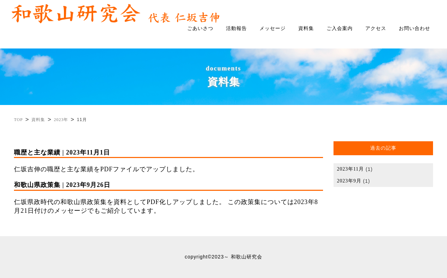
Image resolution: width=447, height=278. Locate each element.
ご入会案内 (340, 28)
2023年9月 (349, 181)
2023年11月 (350, 169)
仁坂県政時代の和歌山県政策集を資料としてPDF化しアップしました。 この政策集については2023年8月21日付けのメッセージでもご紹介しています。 (168, 197)
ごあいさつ (200, 28)
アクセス (375, 28)
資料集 (306, 28)
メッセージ (272, 28)
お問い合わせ (414, 28)
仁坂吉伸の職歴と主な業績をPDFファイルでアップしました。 (168, 160)
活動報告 (236, 28)
